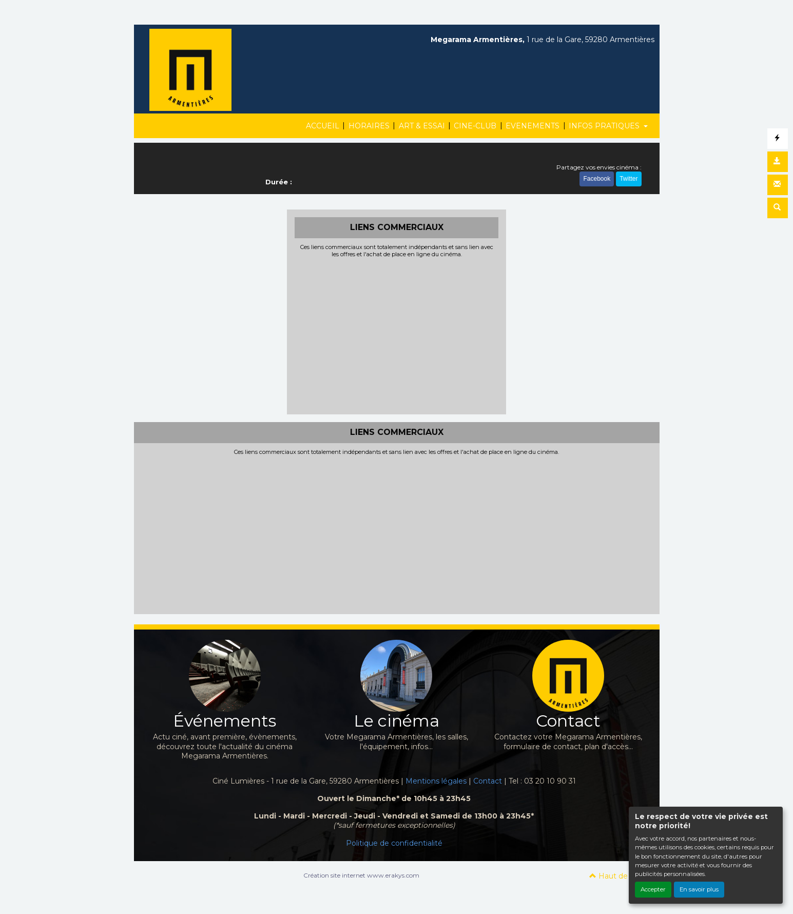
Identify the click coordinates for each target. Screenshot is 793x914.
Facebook (596, 178)
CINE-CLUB (475, 125)
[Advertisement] (396, 335)
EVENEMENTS (532, 125)
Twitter (628, 178)
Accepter (653, 889)
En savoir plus (699, 889)
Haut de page (619, 876)
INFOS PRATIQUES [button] (605, 125)
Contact (487, 781)
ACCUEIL (322, 125)
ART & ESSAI (422, 125)
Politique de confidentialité (394, 843)
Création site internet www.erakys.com (361, 875)
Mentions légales (436, 781)
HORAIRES (369, 125)
